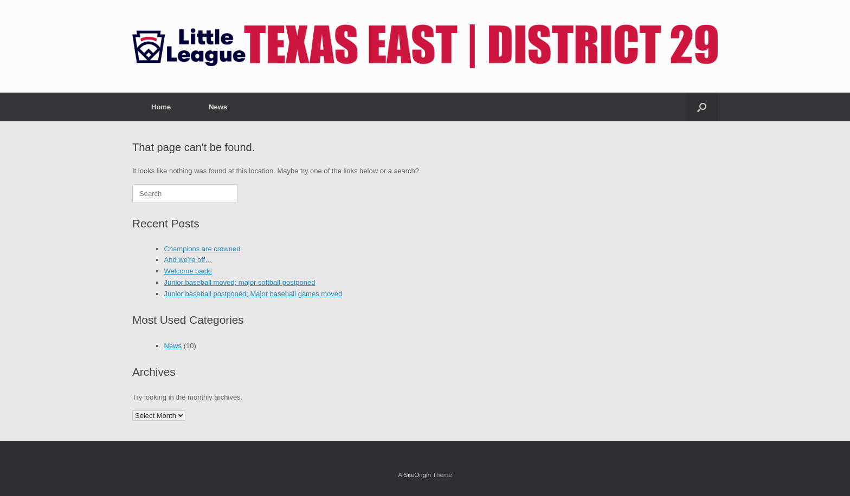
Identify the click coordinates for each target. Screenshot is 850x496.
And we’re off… (188, 260)
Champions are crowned (202, 249)
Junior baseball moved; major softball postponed (239, 282)
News (218, 107)
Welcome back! (188, 271)
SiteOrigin (417, 475)
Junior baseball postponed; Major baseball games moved (253, 294)
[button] (702, 107)
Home (161, 107)
